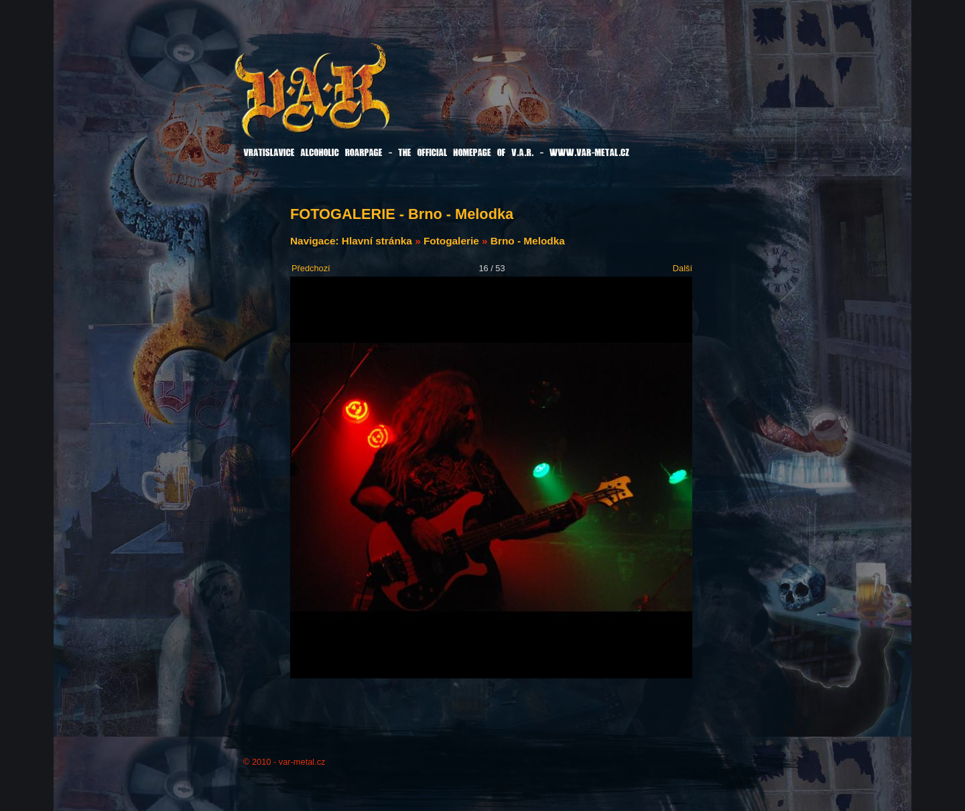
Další (682, 268)
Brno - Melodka (528, 240)
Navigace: (316, 240)
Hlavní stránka (377, 240)
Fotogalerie (451, 240)
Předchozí (311, 268)
